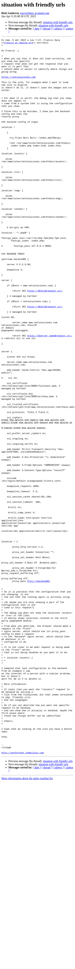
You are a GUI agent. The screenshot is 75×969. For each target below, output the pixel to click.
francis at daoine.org (18, 43)
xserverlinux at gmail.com (34, 13)
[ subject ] (58, 28)
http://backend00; (39, 689)
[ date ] (37, 28)
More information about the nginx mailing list (27, 921)
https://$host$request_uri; (45, 341)
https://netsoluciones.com (18, 84)
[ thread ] (47, 28)
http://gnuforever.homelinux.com (22, 895)
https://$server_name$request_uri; (49, 395)
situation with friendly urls (58, 22)
